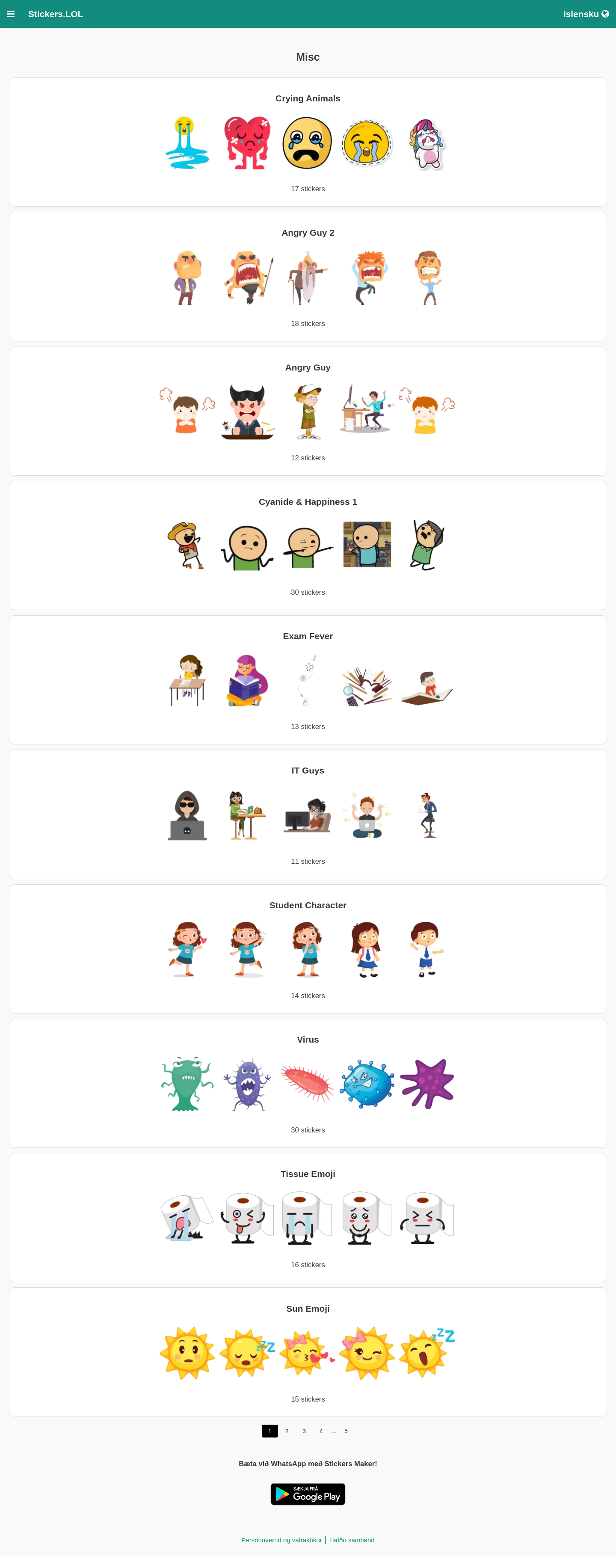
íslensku (586, 14)
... (333, 1431)
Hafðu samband (352, 1540)
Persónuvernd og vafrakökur (281, 1540)
